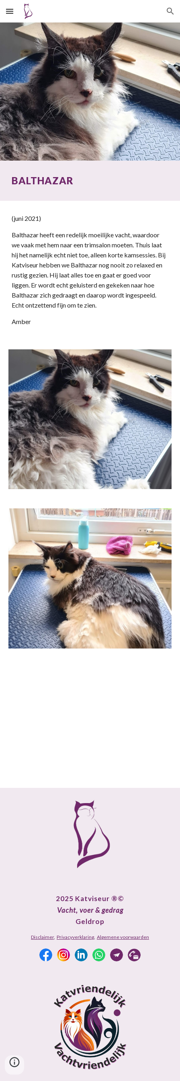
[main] (89, 180)
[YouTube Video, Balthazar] (89, 723)
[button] (9, 11)
